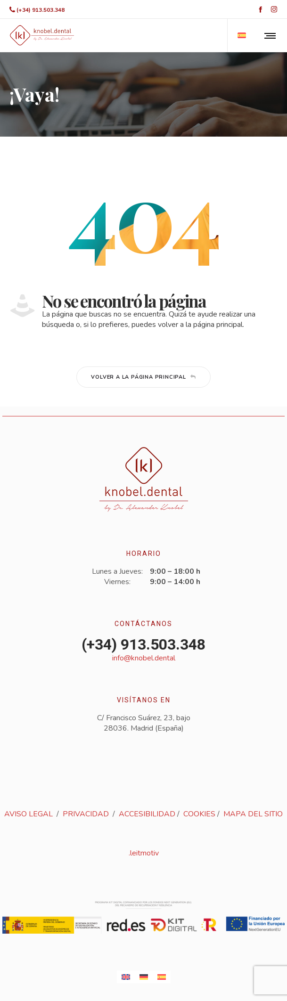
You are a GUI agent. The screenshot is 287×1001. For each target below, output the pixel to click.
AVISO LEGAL (28, 814)
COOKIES (199, 814)
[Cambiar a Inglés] (126, 976)
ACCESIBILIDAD (147, 814)
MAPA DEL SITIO (253, 814)
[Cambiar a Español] (162, 976)
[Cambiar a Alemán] (144, 976)
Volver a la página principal (143, 377)
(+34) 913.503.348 (40, 10)
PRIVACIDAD (86, 814)
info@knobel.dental (143, 658)
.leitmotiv (144, 853)
